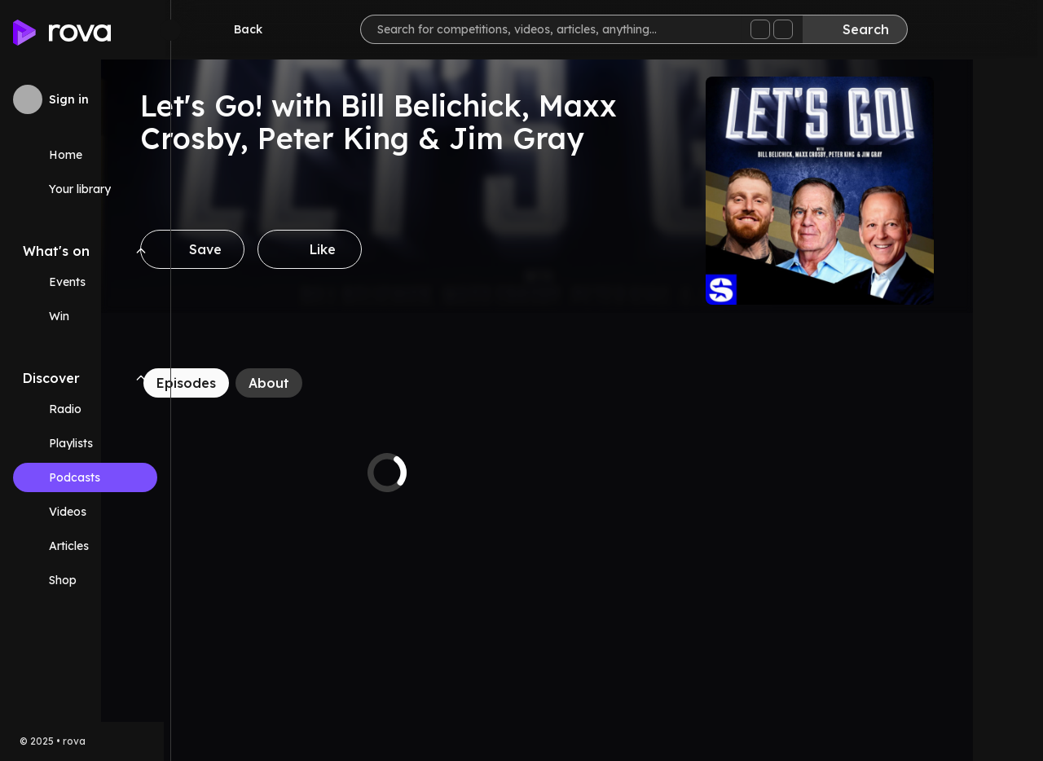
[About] (339, 383)
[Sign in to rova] (85, 99)
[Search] (860, 29)
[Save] (262, 249)
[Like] (380, 249)
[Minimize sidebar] (170, 30)
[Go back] (243, 29)
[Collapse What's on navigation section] (141, 251)
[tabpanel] (457, 472)
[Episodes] (256, 383)
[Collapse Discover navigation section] (141, 378)
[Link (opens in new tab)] (85, 580)
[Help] (1003, 29)
